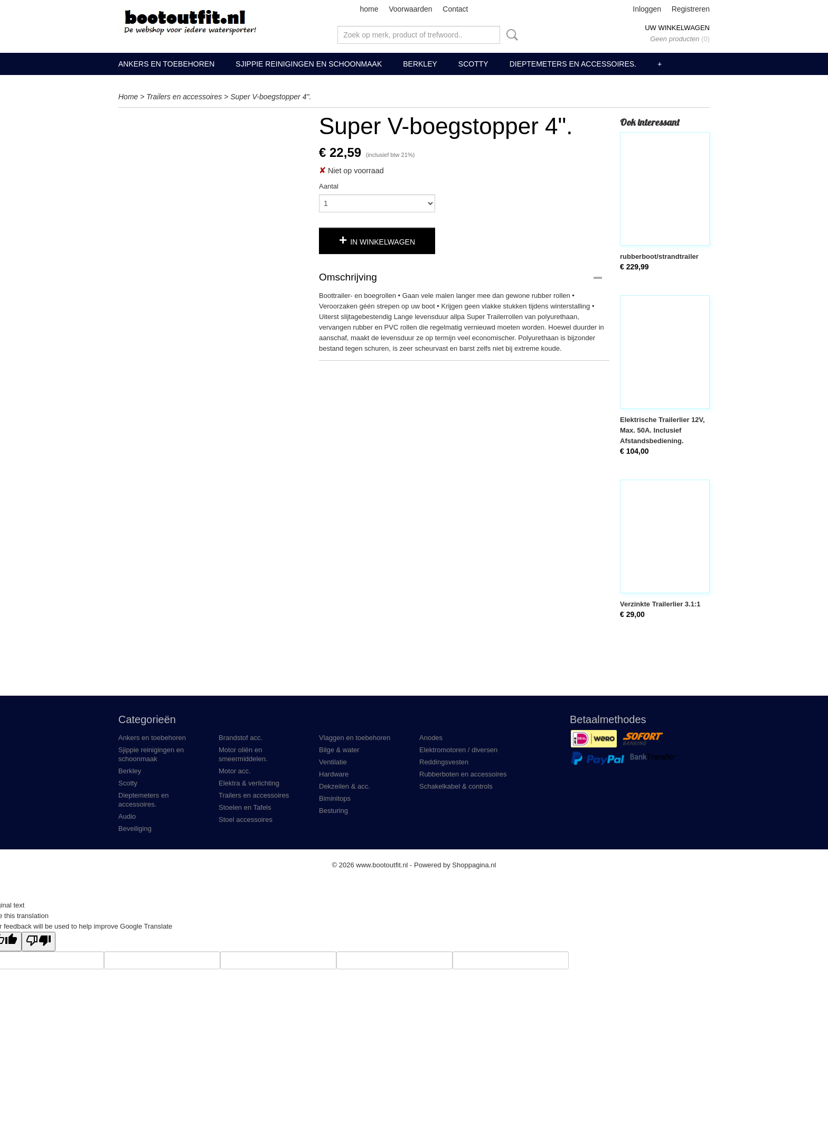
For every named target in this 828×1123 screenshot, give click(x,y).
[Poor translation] (38, 941)
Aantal (328, 186)
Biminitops (335, 798)
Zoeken (510, 35)
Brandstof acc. (240, 738)
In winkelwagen (382, 242)
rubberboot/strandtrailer (659, 256)
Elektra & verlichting (249, 783)
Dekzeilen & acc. (344, 786)
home (369, 9)
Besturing (333, 811)
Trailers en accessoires (184, 96)
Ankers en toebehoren (166, 64)
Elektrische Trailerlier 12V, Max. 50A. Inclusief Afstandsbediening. (662, 430)
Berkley (420, 64)
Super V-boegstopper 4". (270, 96)
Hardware (334, 774)
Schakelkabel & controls (456, 786)
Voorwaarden (410, 9)
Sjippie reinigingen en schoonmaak (309, 64)
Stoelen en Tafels (245, 807)
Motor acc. (235, 771)
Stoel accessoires (245, 819)
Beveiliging (135, 828)
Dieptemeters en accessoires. (573, 64)
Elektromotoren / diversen (458, 750)
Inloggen (647, 9)
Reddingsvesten (443, 762)
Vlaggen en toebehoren (354, 738)
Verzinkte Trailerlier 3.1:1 (660, 604)
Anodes (431, 738)
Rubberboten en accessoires (463, 774)
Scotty (473, 64)
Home (128, 96)
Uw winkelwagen (677, 28)
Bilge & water (339, 750)
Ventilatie (333, 762)
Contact (455, 9)
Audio (127, 816)
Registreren (691, 9)
